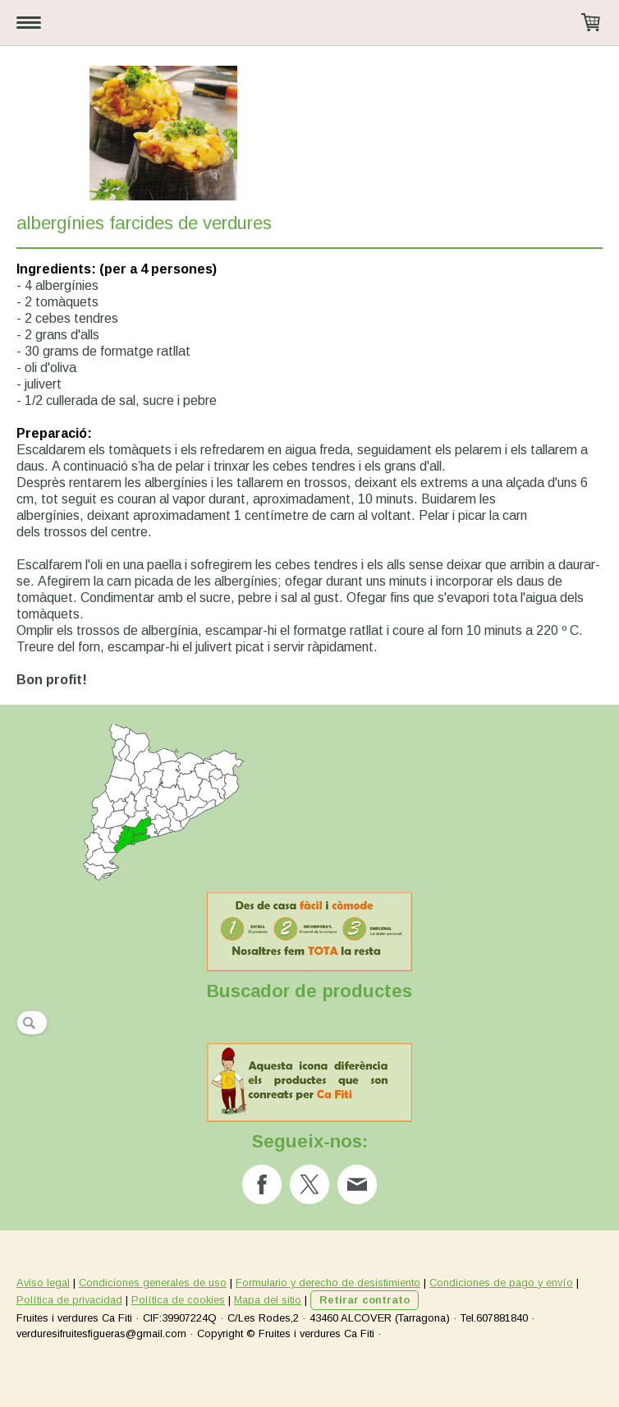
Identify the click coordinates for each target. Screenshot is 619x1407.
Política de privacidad (69, 1300)
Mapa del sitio (267, 1300)
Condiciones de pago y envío (501, 1282)
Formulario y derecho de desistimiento (328, 1282)
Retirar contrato (364, 1300)
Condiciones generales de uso (153, 1282)
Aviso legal (43, 1282)
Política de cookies (178, 1300)
